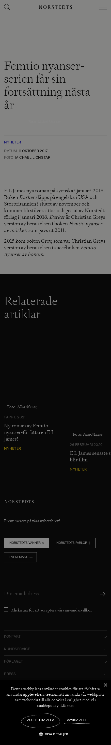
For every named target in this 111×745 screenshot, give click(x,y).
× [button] (105, 685)
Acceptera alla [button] (40, 720)
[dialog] (55, 372)
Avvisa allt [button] (77, 720)
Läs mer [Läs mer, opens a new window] (67, 705)
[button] (55, 734)
